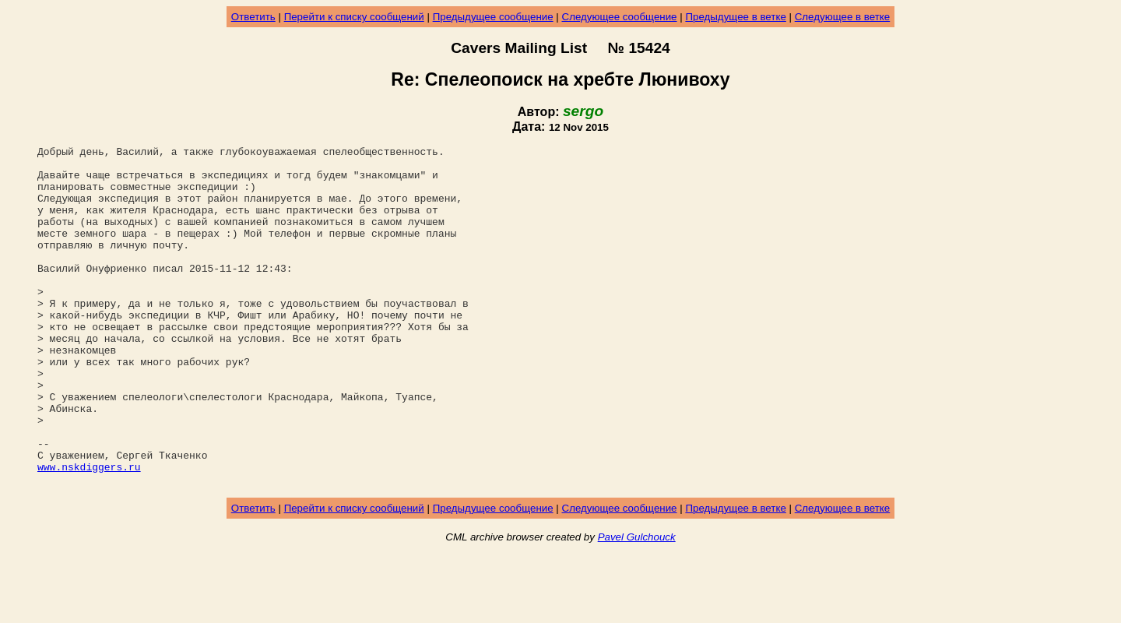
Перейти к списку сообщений (354, 17)
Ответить (253, 17)
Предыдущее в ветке (735, 17)
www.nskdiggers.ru (89, 532)
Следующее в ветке (843, 17)
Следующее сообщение (619, 17)
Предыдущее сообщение (493, 17)
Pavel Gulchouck (637, 605)
